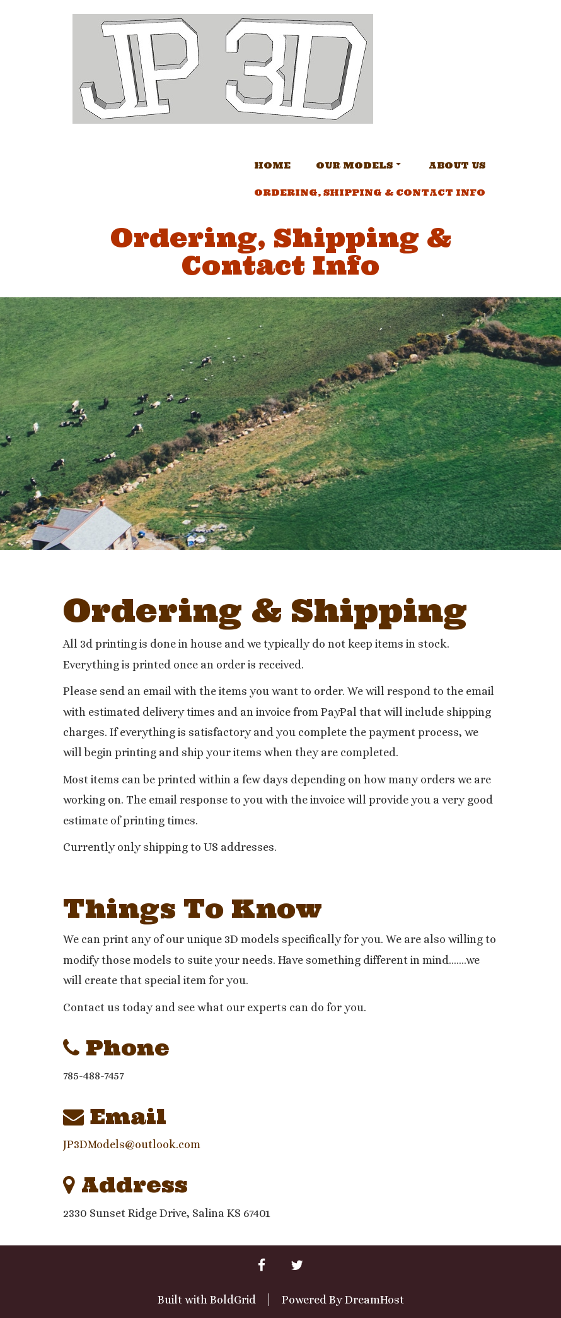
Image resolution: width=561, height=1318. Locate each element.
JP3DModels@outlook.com (131, 1144)
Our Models (358, 165)
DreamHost (374, 1299)
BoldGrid (233, 1299)
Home (272, 165)
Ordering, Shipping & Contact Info (369, 192)
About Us (457, 165)
